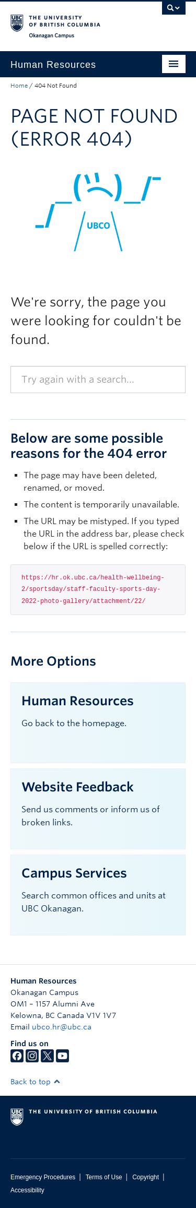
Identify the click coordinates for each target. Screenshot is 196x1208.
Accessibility (27, 1190)
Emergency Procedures (42, 1177)
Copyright (145, 1177)
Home (19, 85)
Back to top (35, 1081)
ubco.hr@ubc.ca (61, 1027)
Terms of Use (104, 1177)
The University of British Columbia (71, 21)
